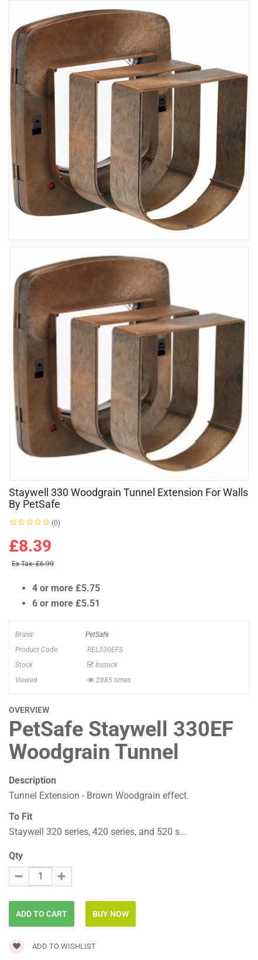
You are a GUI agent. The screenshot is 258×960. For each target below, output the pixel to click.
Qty (16, 855)
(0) (55, 523)
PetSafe (97, 634)
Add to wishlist (52, 946)
